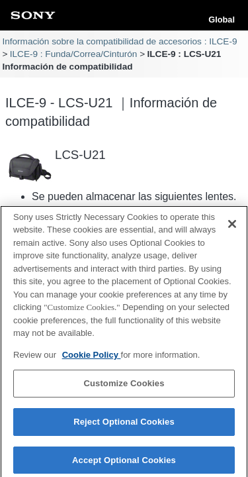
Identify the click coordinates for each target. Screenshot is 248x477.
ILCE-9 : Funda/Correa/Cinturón (74, 54)
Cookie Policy (91, 359)
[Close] (232, 227)
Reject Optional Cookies (124, 426)
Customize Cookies (123, 387)
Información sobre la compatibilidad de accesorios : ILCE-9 (119, 41)
